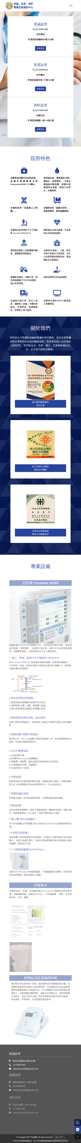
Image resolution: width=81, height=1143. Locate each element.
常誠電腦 (33, 1137)
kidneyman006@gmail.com (24, 1062)
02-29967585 (18, 1058)
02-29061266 (18, 1105)
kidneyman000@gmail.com (24, 1085)
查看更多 (40, 48)
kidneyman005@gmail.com (24, 1109)
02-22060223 (18, 1081)
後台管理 (59, 1137)
